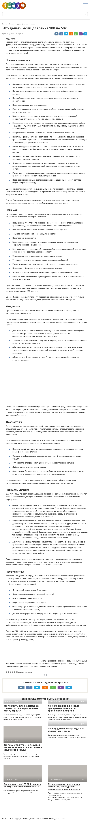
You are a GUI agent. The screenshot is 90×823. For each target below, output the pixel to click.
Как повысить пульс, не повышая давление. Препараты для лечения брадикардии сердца (23, 747)
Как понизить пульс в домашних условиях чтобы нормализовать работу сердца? (21, 708)
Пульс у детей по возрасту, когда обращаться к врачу (66, 729)
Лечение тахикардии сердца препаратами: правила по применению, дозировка (63, 708)
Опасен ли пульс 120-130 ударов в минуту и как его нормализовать (22, 785)
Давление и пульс (16, 34)
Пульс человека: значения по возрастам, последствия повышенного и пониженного (64, 786)
